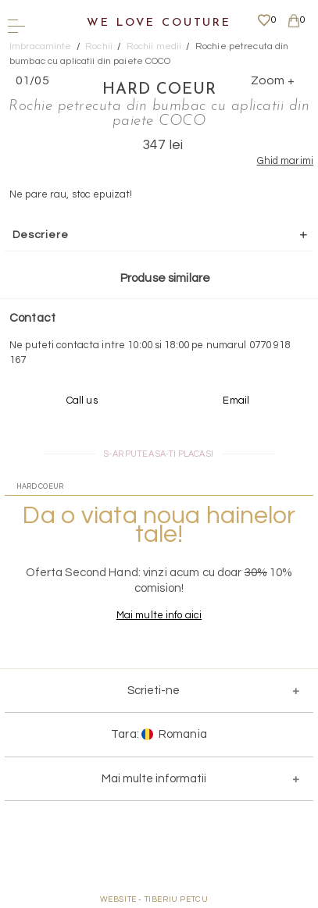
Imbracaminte (40, 46)
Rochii (99, 46)
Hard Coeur (159, 90)
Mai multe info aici (159, 615)
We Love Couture (159, 23)
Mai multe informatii (154, 779)
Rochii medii (154, 46)
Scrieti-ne (153, 690)
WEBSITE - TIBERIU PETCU (154, 899)
